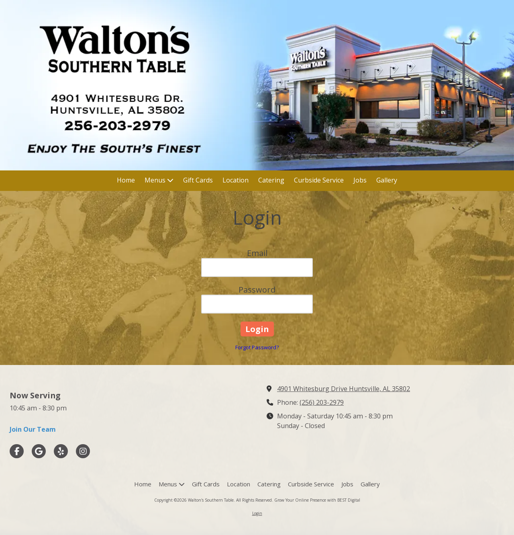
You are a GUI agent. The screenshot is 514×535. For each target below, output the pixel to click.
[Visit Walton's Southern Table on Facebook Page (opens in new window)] (17, 451)
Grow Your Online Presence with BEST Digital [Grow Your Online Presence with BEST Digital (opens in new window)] (317, 500)
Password (257, 289)
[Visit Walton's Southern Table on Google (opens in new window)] (39, 451)
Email (257, 253)
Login (257, 513)
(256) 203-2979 (322, 402)
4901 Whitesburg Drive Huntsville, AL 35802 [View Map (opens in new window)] (343, 388)
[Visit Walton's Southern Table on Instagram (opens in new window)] (83, 451)
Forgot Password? (257, 347)
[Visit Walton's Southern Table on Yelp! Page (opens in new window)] (61, 451)
